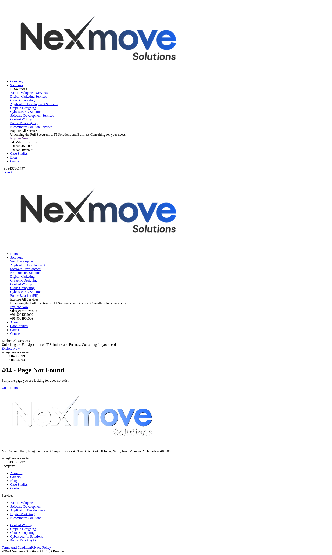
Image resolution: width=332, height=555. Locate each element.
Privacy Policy (41, 547)
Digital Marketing (22, 514)
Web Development (22, 502)
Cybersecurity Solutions (26, 536)
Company (16, 81)
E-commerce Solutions (25, 518)
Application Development (27, 510)
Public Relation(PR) (23, 540)
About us (16, 473)
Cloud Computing (22, 532)
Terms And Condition (16, 547)
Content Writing (21, 525)
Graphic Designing (23, 529)
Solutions (16, 85)
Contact (15, 333)
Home (14, 254)
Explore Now (19, 138)
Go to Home (10, 388)
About (14, 322)
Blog (13, 157)
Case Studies (19, 153)
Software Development (26, 506)
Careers (15, 477)
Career (14, 161)
